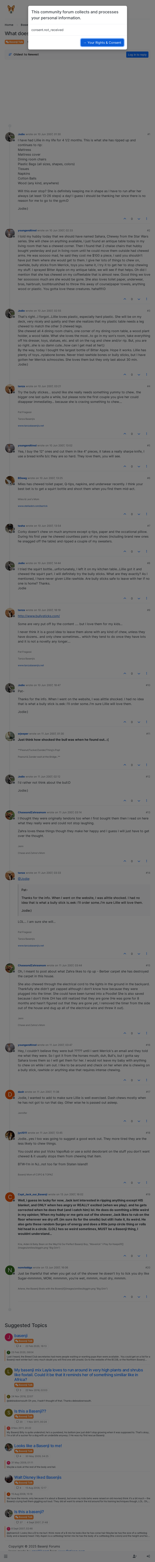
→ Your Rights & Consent (102, 43)
